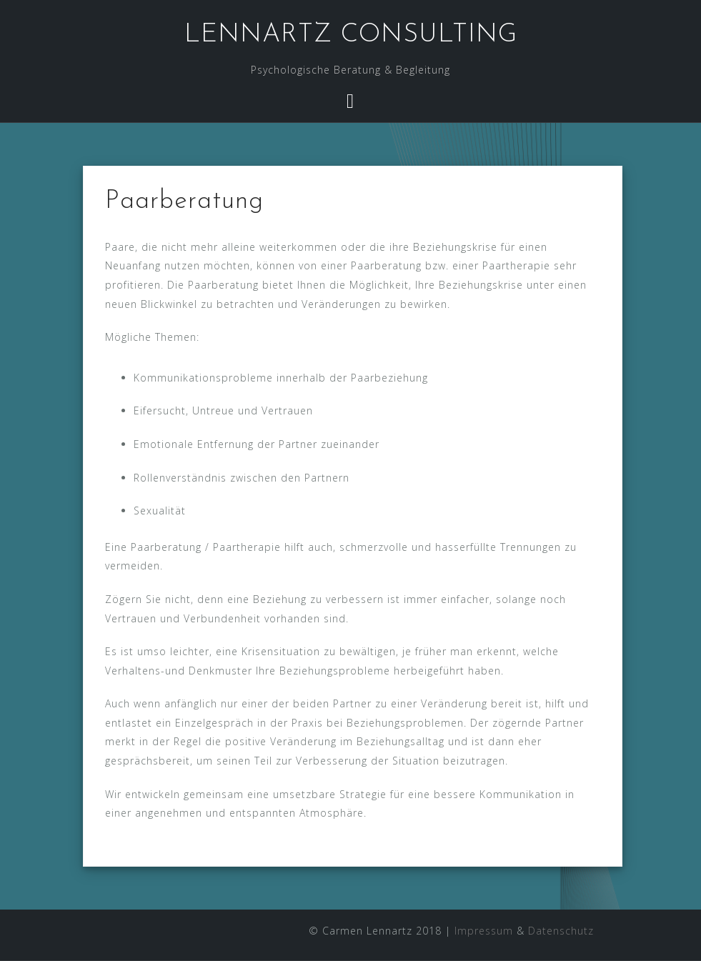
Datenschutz (561, 930)
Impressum (483, 930)
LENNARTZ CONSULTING (350, 35)
